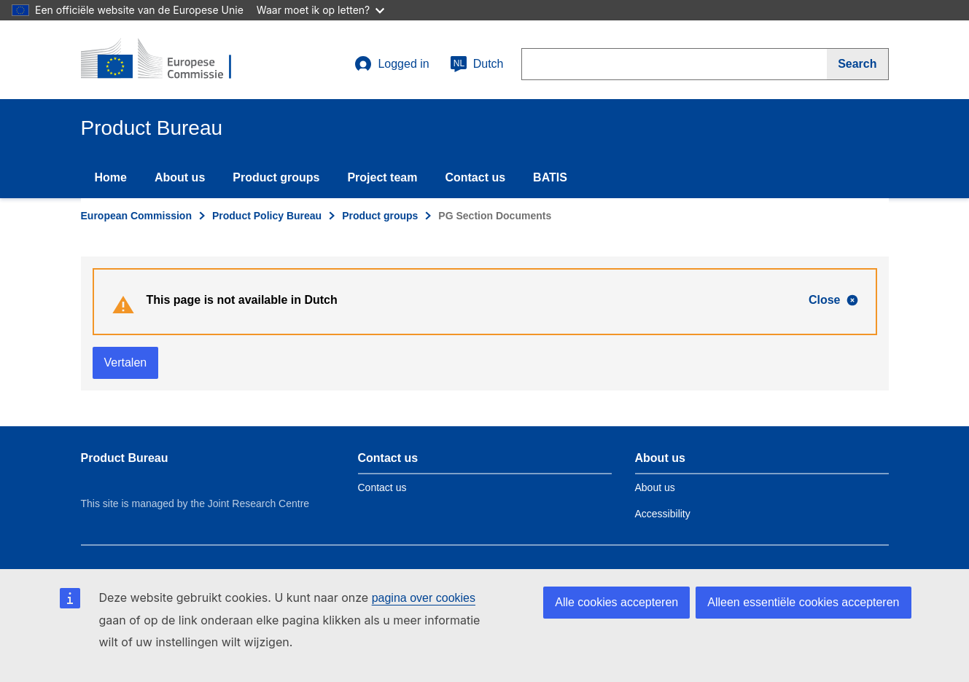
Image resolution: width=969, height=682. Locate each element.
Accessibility (662, 514)
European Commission (136, 216)
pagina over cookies (423, 598)
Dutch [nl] (477, 64)
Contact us (475, 177)
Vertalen (125, 362)
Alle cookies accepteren (616, 602)
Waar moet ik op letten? (320, 10)
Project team (382, 177)
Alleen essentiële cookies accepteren (803, 602)
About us (180, 177)
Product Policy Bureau (267, 216)
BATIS (550, 177)
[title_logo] (169, 60)
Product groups (276, 177)
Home (111, 177)
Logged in (391, 64)
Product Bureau (124, 458)
